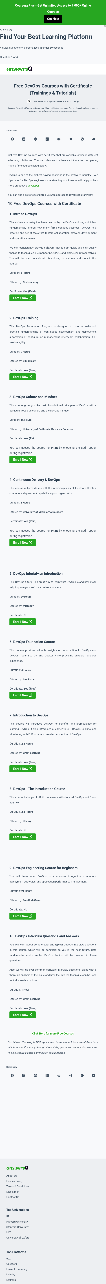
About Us (11, 1175)
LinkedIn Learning (16, 1269)
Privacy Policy (14, 1181)
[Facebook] (12, 139)
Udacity (10, 1274)
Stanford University (17, 1227)
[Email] (94, 139)
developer (33, 185)
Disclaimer (12, 1191)
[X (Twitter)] (24, 139)
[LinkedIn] (47, 139)
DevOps (76, 101)
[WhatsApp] (82, 139)
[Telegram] (70, 139)
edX (8, 1258)
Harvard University (17, 1221)
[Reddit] (59, 139)
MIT (8, 1232)
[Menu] (98, 69)
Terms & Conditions (17, 1186)
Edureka (11, 1279)
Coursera (11, 1263)
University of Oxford (17, 1237)
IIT (7, 1216)
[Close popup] (105, 26)
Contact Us (12, 1197)
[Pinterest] (35, 139)
